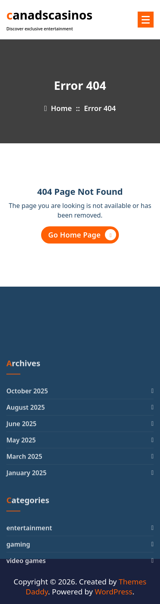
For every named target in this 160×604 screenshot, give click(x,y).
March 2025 (24, 507)
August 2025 (25, 458)
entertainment (29, 578)
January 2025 (26, 523)
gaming (18, 594)
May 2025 (21, 491)
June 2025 (21, 474)
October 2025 (27, 442)
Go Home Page (82, 234)
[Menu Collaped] (146, 20)
